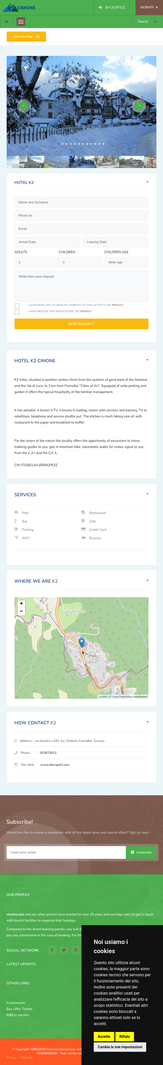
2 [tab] (62, 144)
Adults (21, 252)
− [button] (21, 612)
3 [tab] (66, 144)
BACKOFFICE (115, 7)
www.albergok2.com (55, 765)
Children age (116, 252)
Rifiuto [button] (124, 1036)
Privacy (12, 1058)
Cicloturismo (16, 1003)
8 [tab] (87, 144)
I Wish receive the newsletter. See (60, 311)
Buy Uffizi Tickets (20, 1009)
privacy (118, 305)
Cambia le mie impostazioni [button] (120, 1047)
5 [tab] (75, 144)
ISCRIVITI (149, 7)
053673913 (48, 753)
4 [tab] (71, 144)
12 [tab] (103, 144)
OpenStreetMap (122, 696)
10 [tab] (95, 144)
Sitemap (27, 1058)
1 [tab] (58, 144)
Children (67, 252)
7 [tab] (83, 144)
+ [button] (21, 604)
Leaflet (103, 696)
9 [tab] (91, 144)
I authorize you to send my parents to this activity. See (76, 305)
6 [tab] (79, 144)
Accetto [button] (104, 1036)
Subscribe (141, 852)
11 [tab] (99, 144)
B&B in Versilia (18, 1015)
